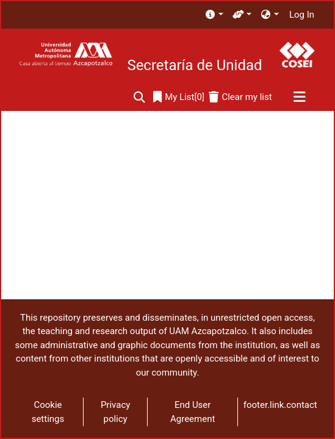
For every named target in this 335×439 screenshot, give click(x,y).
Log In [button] (302, 14)
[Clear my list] (240, 97)
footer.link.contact (280, 404)
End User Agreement (192, 411)
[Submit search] (139, 97)
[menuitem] (213, 15)
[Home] (65, 54)
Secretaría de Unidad (194, 65)
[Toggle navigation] (299, 98)
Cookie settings (48, 411)
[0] (178, 97)
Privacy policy (115, 411)
